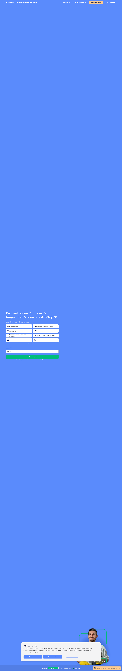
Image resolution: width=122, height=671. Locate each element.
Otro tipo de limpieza (40, 330)
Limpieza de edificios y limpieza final (44, 335)
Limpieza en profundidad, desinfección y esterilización (18, 330)
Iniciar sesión (111, 2)
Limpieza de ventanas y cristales (43, 326)
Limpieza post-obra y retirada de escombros (16, 335)
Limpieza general (12, 326)
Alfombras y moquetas (41, 340)
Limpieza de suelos (13, 340)
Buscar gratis (32, 357)
